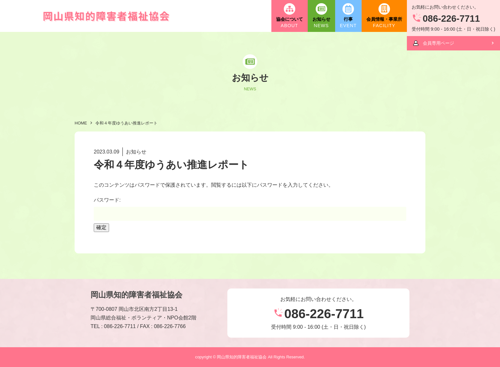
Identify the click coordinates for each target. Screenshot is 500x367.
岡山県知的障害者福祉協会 (136, 294)
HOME (81, 123)
